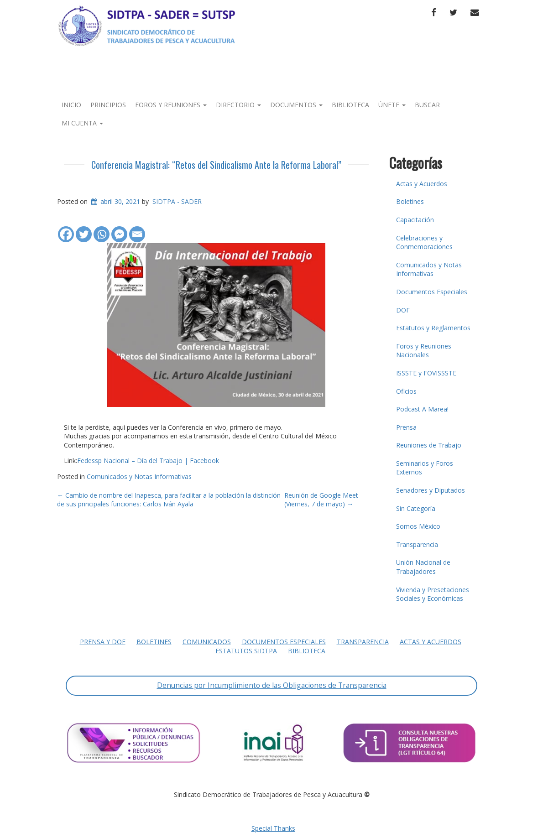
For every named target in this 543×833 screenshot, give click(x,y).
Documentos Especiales (431, 291)
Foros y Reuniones (171, 104)
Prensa (406, 427)
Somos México (418, 526)
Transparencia (417, 544)
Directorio (238, 104)
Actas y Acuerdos (421, 183)
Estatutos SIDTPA (246, 650)
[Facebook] (66, 229)
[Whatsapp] (102, 229)
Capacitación (415, 219)
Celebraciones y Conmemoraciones (424, 242)
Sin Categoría (415, 508)
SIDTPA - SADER (177, 201)
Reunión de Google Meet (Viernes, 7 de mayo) (321, 500)
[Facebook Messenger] (119, 229)
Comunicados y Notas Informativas (139, 476)
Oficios (406, 391)
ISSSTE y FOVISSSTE (426, 373)
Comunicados (207, 641)
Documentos (296, 104)
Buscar (427, 104)
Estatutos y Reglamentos (433, 327)
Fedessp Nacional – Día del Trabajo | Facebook (148, 460)
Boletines (410, 201)
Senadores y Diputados (430, 490)
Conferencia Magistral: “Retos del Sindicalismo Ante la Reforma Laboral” (216, 165)
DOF (403, 310)
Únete (392, 104)
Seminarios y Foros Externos (424, 468)
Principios (108, 104)
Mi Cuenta (82, 123)
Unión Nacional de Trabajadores (423, 567)
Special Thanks (273, 828)
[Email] (137, 229)
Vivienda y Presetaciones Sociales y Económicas (432, 594)
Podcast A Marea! (422, 409)
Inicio (71, 104)
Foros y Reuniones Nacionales (423, 350)
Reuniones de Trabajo (428, 445)
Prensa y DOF (102, 641)
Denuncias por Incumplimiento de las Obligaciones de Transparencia (271, 685)
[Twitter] (84, 229)
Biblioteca (350, 104)
